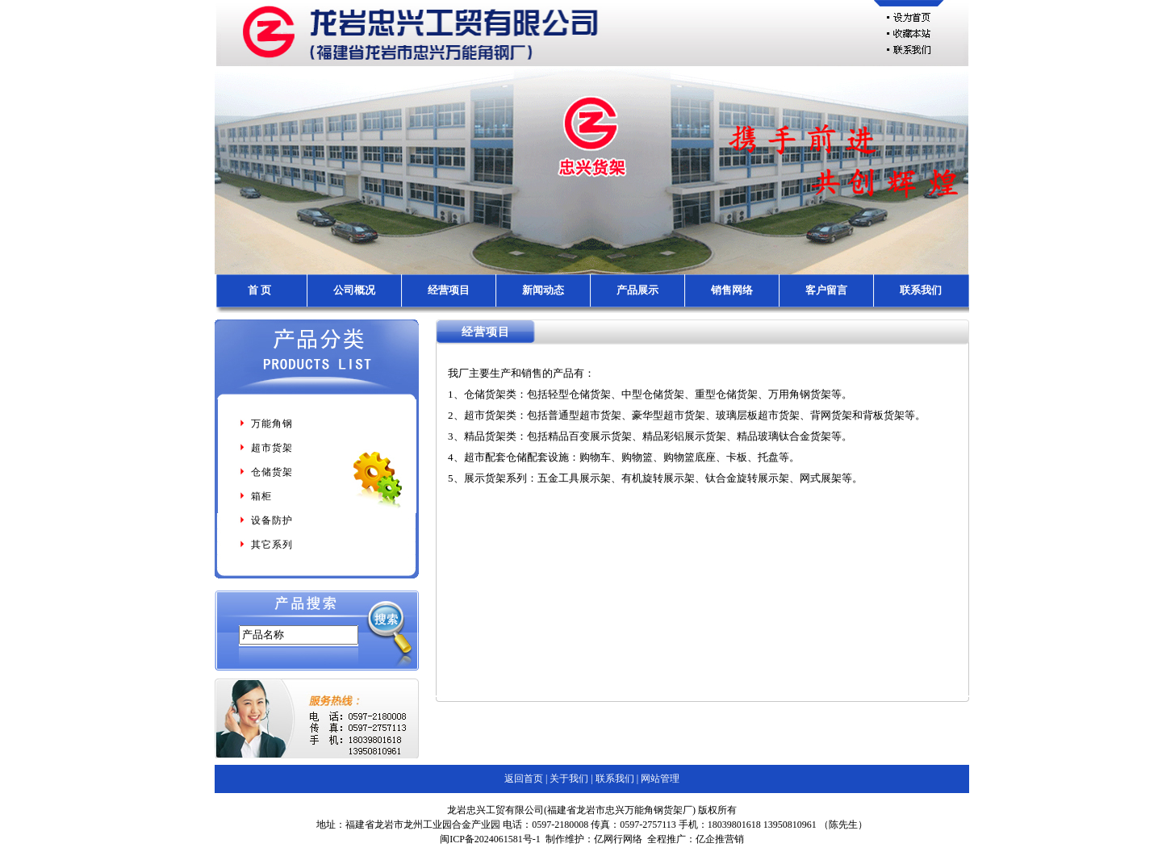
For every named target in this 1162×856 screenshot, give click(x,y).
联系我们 (921, 290)
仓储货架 (265, 472)
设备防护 (265, 520)
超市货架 (265, 447)
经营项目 (449, 290)
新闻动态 (543, 290)
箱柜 (255, 496)
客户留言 (826, 290)
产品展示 (637, 290)
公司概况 (354, 290)
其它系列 (265, 544)
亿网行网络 (618, 839)
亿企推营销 (720, 839)
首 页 (259, 290)
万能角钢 (265, 423)
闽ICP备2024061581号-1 (490, 839)
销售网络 (732, 290)
